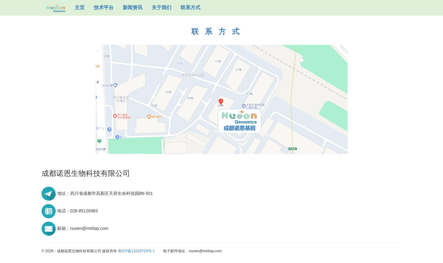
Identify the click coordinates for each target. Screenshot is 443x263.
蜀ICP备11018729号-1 (136, 251)
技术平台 (104, 7)
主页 (80, 7)
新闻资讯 (132, 7)
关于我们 (161, 7)
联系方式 (190, 7)
